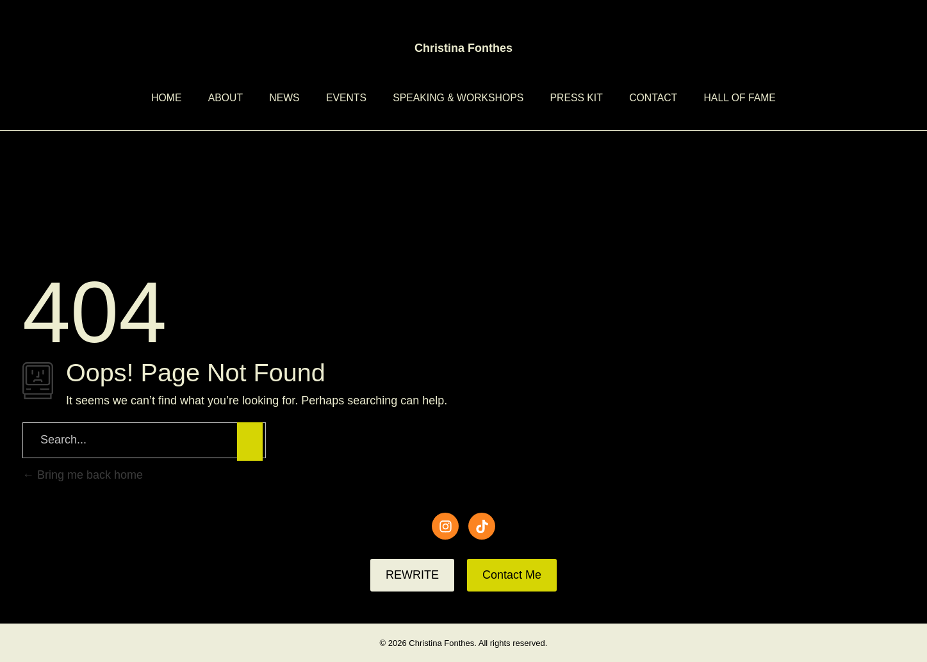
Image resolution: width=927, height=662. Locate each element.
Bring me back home (82, 474)
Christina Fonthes (463, 48)
